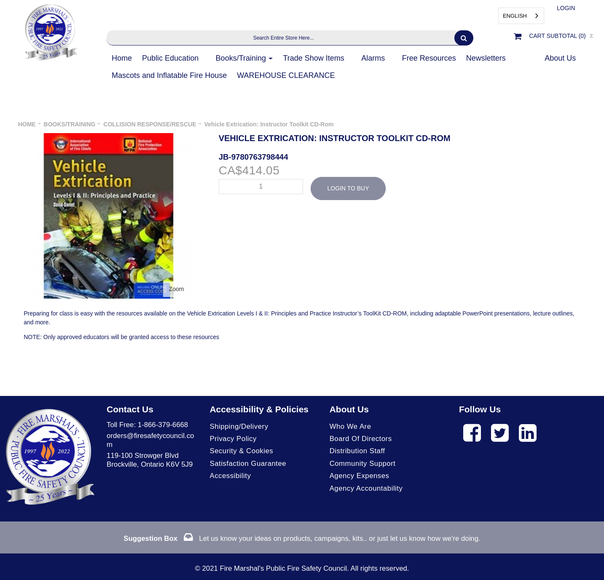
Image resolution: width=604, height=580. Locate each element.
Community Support (363, 464)
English (515, 16)
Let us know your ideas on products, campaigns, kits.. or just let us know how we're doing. (301, 539)
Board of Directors (361, 439)
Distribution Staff (357, 451)
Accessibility (230, 476)
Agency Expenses (359, 476)
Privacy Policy (232, 439)
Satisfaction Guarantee (247, 464)
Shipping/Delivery (238, 426)
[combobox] (521, 16)
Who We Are (350, 426)
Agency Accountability (366, 488)
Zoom (176, 289)
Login (566, 8)
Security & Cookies (241, 451)
